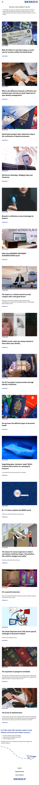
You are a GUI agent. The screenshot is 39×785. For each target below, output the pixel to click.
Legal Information (19, 771)
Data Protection (19, 775)
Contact (20, 768)
